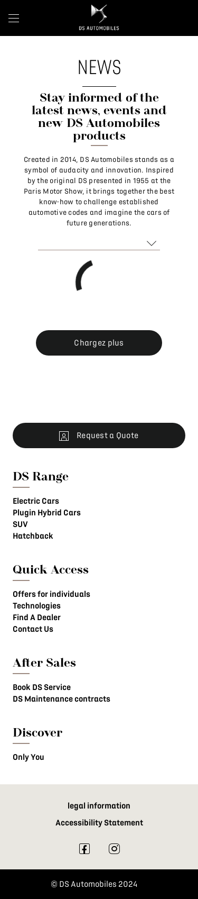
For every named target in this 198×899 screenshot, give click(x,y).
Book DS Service (42, 687)
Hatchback (33, 536)
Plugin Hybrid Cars (47, 512)
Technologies (37, 606)
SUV (20, 524)
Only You (28, 757)
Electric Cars (36, 501)
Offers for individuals (51, 594)
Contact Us (33, 629)
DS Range (41, 476)
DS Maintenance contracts (61, 699)
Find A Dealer (37, 617)
